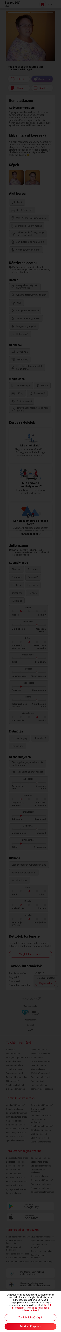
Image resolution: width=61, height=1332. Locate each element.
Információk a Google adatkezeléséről (35, 1309)
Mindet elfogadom (30, 1326)
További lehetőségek (30, 1317)
